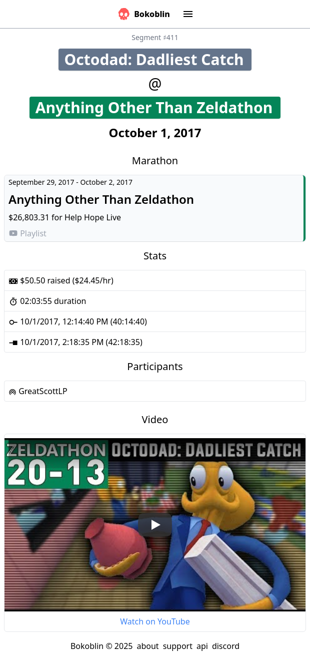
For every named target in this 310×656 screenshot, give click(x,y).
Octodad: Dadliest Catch (158, 59)
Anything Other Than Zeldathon (158, 107)
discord (226, 645)
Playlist (27, 233)
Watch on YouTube (155, 621)
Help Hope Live (92, 217)
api (202, 645)
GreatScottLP (38, 391)
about (147, 645)
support (177, 645)
